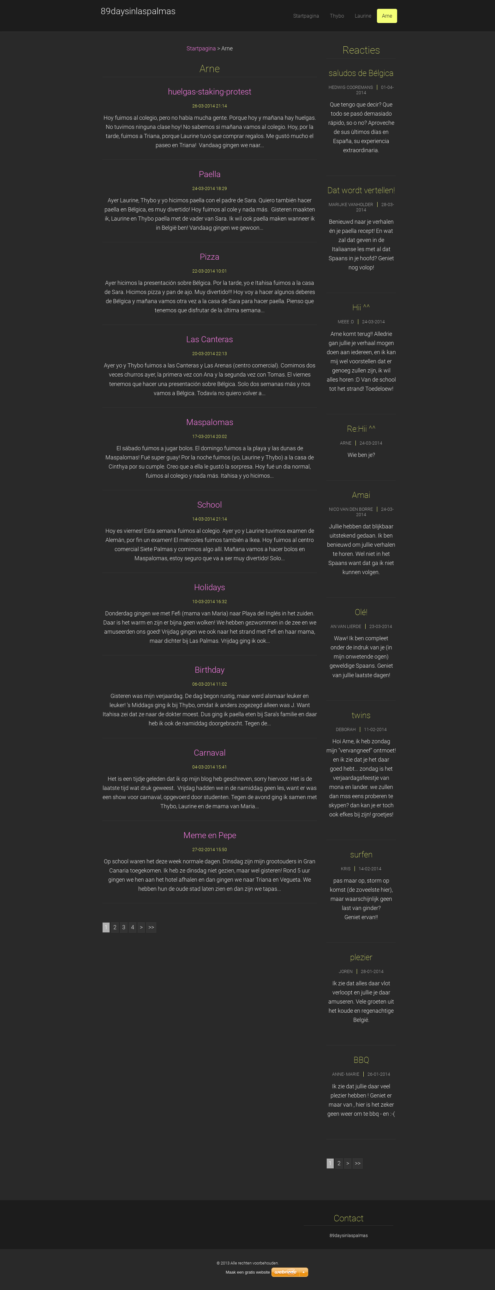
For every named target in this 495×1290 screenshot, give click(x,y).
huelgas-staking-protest (209, 91)
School (209, 505)
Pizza (209, 257)
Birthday (209, 670)
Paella (210, 174)
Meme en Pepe (209, 835)
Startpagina (201, 48)
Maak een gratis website (248, 1272)
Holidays (209, 587)
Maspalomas (209, 422)
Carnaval (210, 752)
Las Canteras (209, 339)
